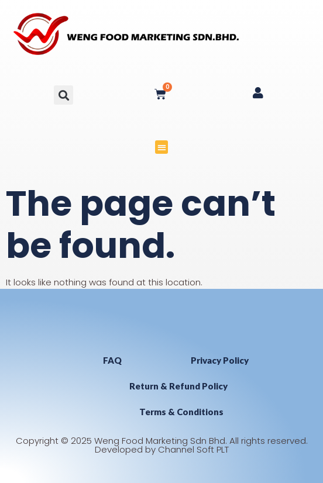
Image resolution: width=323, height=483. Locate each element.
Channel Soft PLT (193, 449)
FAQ (112, 360)
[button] (63, 95)
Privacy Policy (220, 360)
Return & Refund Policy (178, 386)
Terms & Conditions (181, 411)
